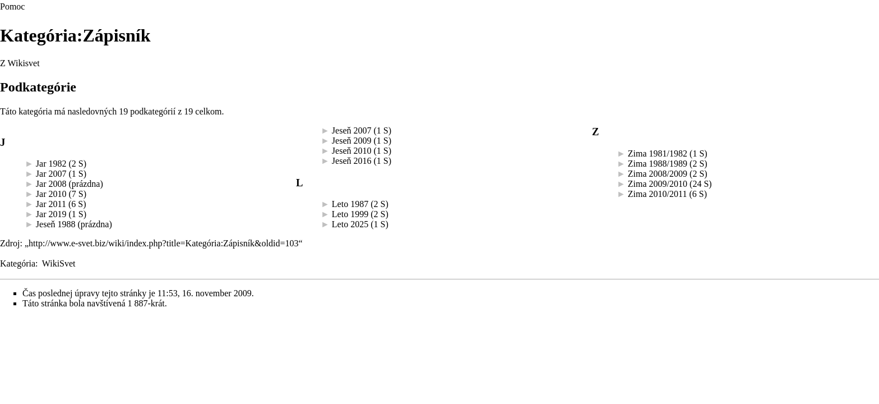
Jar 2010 (51, 194)
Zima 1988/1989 (657, 163)
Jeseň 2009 (352, 140)
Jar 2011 (51, 204)
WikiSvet (59, 263)
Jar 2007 (51, 173)
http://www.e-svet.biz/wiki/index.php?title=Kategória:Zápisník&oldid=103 (163, 243)
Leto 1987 (350, 204)
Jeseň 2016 (352, 161)
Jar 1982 (51, 163)
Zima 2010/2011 (657, 194)
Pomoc (12, 6)
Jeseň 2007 (352, 130)
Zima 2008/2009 (657, 173)
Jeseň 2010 (352, 150)
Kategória (17, 263)
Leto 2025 (350, 224)
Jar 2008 (51, 184)
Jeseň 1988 (56, 224)
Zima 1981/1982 (657, 153)
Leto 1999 (350, 214)
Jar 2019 (51, 214)
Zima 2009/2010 (657, 184)
